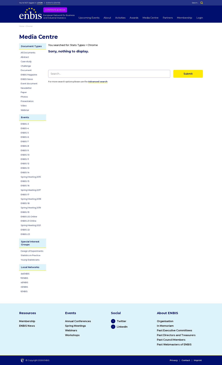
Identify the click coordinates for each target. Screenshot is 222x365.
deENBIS (25, 273)
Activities (120, 18)
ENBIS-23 (25, 234)
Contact (186, 360)
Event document (29, 83)
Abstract (25, 57)
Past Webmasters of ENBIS (174, 344)
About (107, 18)
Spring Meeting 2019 (31, 207)
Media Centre (150, 18)
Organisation (165, 321)
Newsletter (26, 88)
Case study (26, 61)
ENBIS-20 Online (29, 216)
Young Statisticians (30, 260)
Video (24, 105)
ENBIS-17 (25, 194)
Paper (24, 92)
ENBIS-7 (25, 141)
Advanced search (97, 81)
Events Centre (53, 3)
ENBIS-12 (25, 163)
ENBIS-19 (25, 212)
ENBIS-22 (25, 229)
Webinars (71, 330)
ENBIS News (27, 79)
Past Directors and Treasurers (176, 335)
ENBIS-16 (25, 185)
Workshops (72, 335)
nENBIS (24, 287)
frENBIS (24, 278)
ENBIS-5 (25, 132)
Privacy (174, 360)
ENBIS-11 (25, 159)
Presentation (27, 101)
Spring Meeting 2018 (31, 199)
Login (199, 18)
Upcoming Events (88, 18)
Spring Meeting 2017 (31, 190)
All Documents (28, 52)
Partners (168, 18)
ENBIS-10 (25, 155)
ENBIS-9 (25, 150)
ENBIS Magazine (29, 74)
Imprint (198, 360)
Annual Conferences (78, 321)
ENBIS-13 (25, 168)
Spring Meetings (75, 325)
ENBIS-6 (25, 137)
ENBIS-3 (25, 124)
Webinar (25, 110)
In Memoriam (165, 325)
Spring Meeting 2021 (31, 225)
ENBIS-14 (25, 172)
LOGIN (40, 3)
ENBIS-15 (25, 181)
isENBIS (24, 282)
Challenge (26, 66)
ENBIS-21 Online (28, 221)
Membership (184, 18)
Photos (24, 96)
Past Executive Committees (174, 330)
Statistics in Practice (30, 255)
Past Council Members (171, 339)
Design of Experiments (32, 251)
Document (26, 70)
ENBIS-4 (25, 128)
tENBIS (24, 291)
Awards (134, 18)
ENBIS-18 (25, 203)
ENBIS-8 (25, 146)
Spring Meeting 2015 (31, 177)
